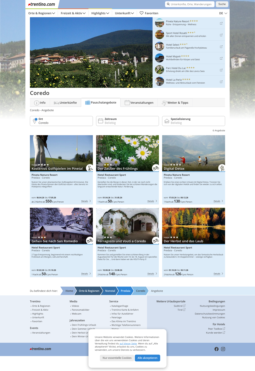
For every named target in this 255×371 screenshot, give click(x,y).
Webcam (76, 313)
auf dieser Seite (128, 343)
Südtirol (179, 306)
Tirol (181, 309)
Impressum (219, 309)
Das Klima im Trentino (124, 321)
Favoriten (149, 13)
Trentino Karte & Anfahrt (125, 309)
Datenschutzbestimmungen (210, 313)
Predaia (36, 177)
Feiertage (117, 317)
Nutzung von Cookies (213, 317)
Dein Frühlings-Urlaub (84, 324)
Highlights (98, 13)
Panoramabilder (80, 309)
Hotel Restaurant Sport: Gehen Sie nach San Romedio (61, 242)
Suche (222, 4)
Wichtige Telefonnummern (126, 325)
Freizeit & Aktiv (71, 13)
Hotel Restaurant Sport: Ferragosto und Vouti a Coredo (127, 242)
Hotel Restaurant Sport (112, 175)
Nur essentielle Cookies (117, 358)
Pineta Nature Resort (45, 175)
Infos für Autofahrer (122, 313)
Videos (75, 305)
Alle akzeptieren (147, 358)
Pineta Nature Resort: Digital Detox (193, 170)
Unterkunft (122, 13)
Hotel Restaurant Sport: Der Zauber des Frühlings (127, 170)
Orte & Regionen (39, 13)
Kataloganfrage (120, 305)
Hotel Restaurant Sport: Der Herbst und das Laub (193, 242)
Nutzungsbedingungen (212, 305)
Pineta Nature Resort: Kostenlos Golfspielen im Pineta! (61, 170)
